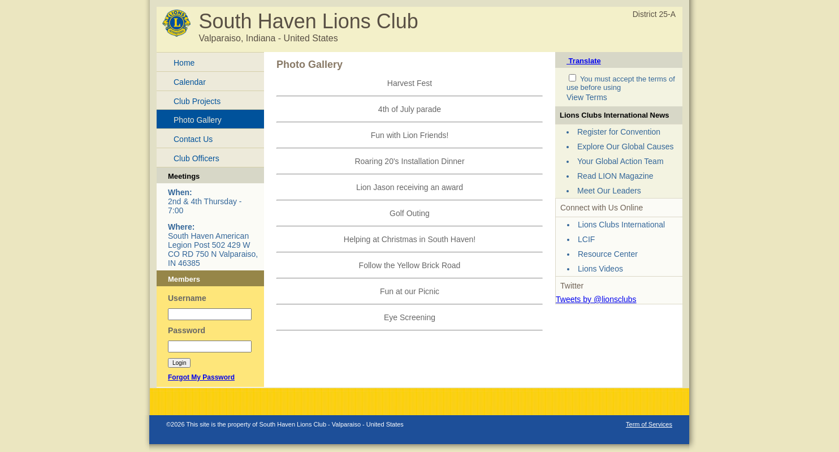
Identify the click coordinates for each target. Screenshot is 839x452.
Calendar (190, 82)
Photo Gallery (198, 119)
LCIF (586, 239)
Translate (583, 61)
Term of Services (649, 424)
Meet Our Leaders (609, 190)
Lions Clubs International (621, 224)
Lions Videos (600, 268)
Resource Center (608, 254)
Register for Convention (618, 131)
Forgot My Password (201, 377)
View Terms (586, 97)
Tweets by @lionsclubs (596, 299)
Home (184, 62)
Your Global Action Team (620, 161)
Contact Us (193, 139)
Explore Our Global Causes (625, 146)
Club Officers (196, 158)
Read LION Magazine (615, 175)
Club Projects (197, 101)
